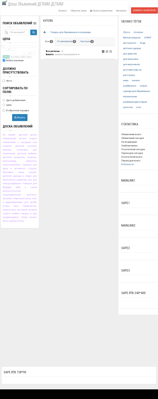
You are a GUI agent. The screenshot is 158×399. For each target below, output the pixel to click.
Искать (19, 117)
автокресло (129, 43)
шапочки (128, 107)
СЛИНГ (148, 37)
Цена (6, 39)
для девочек (130, 53)
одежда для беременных (136, 91)
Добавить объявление (144, 10)
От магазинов (66, 41)
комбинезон (129, 85)
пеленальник (130, 96)
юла (138, 107)
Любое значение (13, 60)
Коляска (138, 32)
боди (142, 43)
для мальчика (130, 59)
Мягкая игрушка (132, 37)
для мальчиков (131, 64)
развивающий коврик (135, 102)
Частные (87, 41)
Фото (7, 80)
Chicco (126, 32)
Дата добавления (14, 100)
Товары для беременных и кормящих (70, 32)
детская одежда (132, 48)
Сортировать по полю (15, 90)
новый (143, 85)
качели (136, 80)
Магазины (121, 10)
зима (125, 80)
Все (49, 41)
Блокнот (63, 10)
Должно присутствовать (16, 70)
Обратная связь (78, 10)
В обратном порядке (16, 110)
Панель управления (101, 10)
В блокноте (127, 164)
